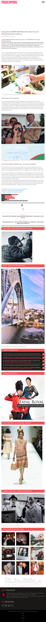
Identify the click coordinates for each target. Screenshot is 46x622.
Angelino (3, 167)
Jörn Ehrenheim (14, 194)
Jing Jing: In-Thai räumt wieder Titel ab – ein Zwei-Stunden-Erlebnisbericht (22, 367)
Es (1, 101)
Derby (4, 160)
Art (8, 199)
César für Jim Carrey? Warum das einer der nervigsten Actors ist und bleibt (23, 364)
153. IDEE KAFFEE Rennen (10, 198)
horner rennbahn (23, 200)
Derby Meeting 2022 (15, 200)
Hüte (4, 52)
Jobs (23, 620)
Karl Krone (4, 36)
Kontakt (23, 613)
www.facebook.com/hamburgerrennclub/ (15, 190)
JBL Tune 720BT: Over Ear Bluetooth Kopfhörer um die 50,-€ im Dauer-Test (21, 360)
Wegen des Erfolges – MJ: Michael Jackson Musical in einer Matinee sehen (22, 357)
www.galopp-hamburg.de (22, 189)
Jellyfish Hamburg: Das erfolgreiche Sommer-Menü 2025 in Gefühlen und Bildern (23, 353)
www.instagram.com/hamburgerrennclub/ (14, 191)
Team (23, 615)
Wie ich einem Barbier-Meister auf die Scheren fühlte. (11, 525)
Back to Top (22, 586)
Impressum (23, 617)
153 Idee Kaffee (8, 200)
